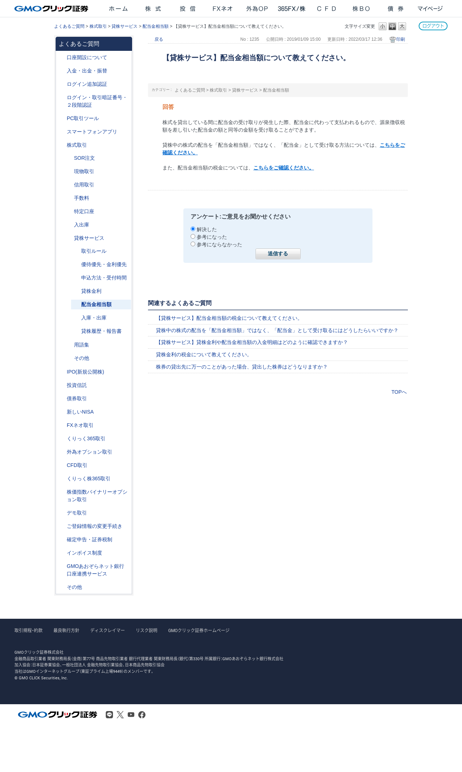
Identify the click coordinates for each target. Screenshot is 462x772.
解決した (207, 229)
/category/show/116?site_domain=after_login (61, 385)
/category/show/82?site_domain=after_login (69, 211)
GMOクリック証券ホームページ (199, 630)
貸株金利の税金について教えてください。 (204, 354)
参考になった (212, 237)
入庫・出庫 (93, 318)
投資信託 (77, 385)
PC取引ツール (83, 118)
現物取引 (84, 171)
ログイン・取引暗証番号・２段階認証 (97, 101)
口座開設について (87, 57)
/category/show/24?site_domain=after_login (61, 425)
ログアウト (433, 25)
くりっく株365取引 (88, 478)
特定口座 (84, 211)
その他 (81, 358)
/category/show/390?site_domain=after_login (61, 553)
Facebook (141, 714)
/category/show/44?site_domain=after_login (61, 587)
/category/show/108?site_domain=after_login (69, 238)
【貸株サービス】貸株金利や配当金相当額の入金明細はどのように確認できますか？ (252, 342)
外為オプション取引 (89, 452)
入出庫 (81, 225)
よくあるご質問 (69, 26)
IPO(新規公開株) (85, 372)
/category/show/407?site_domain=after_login (61, 478)
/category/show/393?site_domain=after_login (61, 412)
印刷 (400, 39)
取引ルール (93, 251)
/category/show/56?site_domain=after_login (61, 526)
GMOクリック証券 (52, 8)
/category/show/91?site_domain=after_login (61, 57)
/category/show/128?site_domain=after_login (61, 566)
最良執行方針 (66, 630)
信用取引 (84, 185)
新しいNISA (80, 412)
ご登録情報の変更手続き (94, 526)
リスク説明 (146, 630)
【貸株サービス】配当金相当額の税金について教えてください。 (229, 318)
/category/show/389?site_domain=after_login (61, 398)
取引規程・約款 (28, 630)
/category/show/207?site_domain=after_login (61, 118)
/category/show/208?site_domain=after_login (61, 132)
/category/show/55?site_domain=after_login (61, 71)
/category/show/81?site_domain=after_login (69, 198)
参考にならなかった (219, 244)
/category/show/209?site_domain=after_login (61, 513)
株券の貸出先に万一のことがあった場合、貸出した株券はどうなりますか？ (242, 367)
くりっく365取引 (86, 438)
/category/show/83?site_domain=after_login (69, 171)
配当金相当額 (156, 26)
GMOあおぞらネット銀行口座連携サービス (95, 570)
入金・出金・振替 (87, 71)
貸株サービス (125, 26)
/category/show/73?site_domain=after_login (61, 372)
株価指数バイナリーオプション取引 (97, 495)
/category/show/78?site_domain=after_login (69, 225)
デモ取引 (77, 513)
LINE (109, 714)
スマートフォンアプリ (92, 131)
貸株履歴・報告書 (101, 331)
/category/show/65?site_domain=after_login (61, 452)
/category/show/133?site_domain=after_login (61, 492)
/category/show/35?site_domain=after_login (61, 438)
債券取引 (77, 398)
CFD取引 (77, 465)
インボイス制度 (84, 553)
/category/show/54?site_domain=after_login (61, 97)
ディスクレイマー (107, 630)
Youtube (131, 714)
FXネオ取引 (80, 425)
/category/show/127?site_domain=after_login (61, 539)
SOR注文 (84, 158)
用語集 (81, 345)
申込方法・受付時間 (104, 278)
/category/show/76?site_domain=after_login (69, 185)
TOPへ (399, 392)
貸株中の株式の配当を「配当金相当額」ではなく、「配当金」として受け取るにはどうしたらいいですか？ (277, 330)
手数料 (81, 198)
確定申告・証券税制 (89, 539)
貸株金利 (91, 291)
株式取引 (98, 26)
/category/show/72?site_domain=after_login (61, 145)
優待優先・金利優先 (104, 264)
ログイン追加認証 (87, 84)
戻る (158, 39)
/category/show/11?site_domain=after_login (61, 465)
